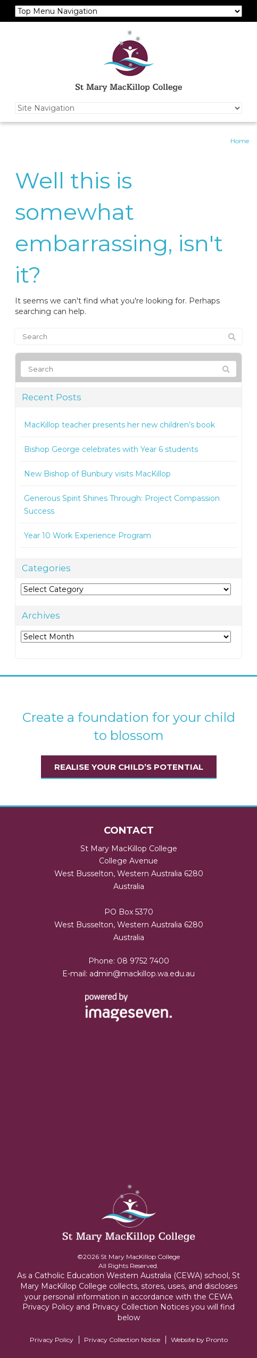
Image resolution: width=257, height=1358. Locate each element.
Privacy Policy (51, 1340)
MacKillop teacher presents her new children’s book (119, 425)
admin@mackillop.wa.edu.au (142, 973)
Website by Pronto (199, 1340)
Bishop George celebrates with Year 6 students (111, 449)
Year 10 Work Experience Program (87, 535)
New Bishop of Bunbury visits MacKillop (97, 474)
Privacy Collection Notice (122, 1340)
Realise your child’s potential (128, 767)
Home (239, 141)
